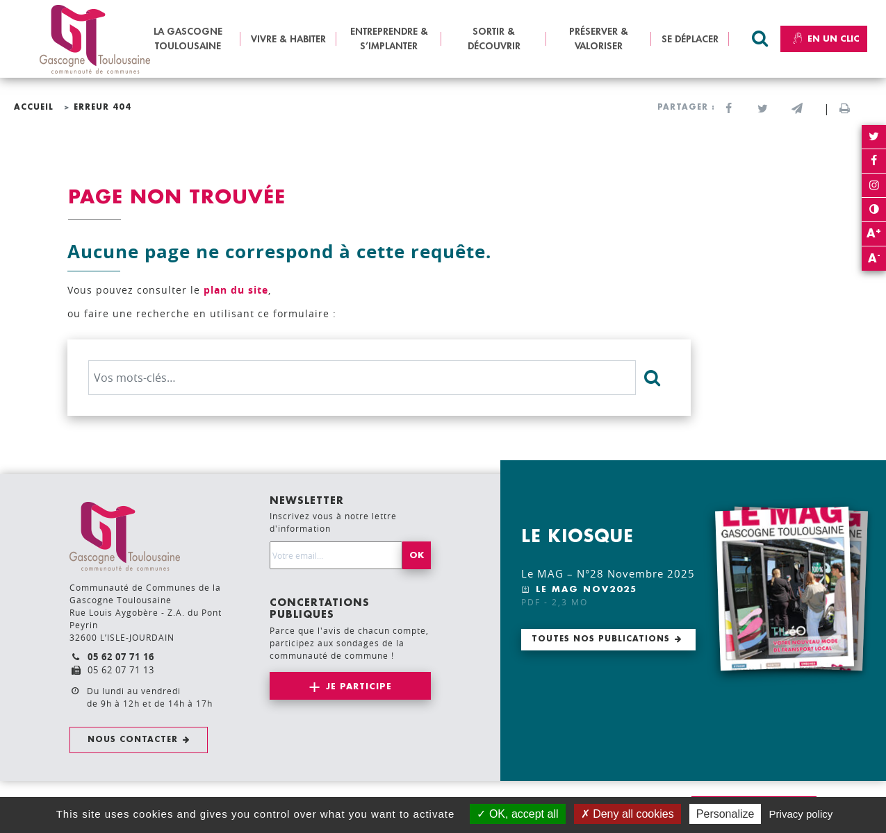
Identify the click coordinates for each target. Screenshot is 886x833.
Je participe (359, 686)
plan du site (236, 289)
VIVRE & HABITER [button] (288, 39)
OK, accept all (517, 814)
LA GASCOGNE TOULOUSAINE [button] (188, 38)
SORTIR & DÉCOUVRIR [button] (494, 38)
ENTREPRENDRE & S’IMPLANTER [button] (389, 38)
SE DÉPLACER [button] (690, 39)
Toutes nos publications (601, 639)
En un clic (824, 38)
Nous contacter (133, 739)
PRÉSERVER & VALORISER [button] (598, 38)
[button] (796, 109)
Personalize (725, 814)
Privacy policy (801, 814)
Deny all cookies (627, 814)
